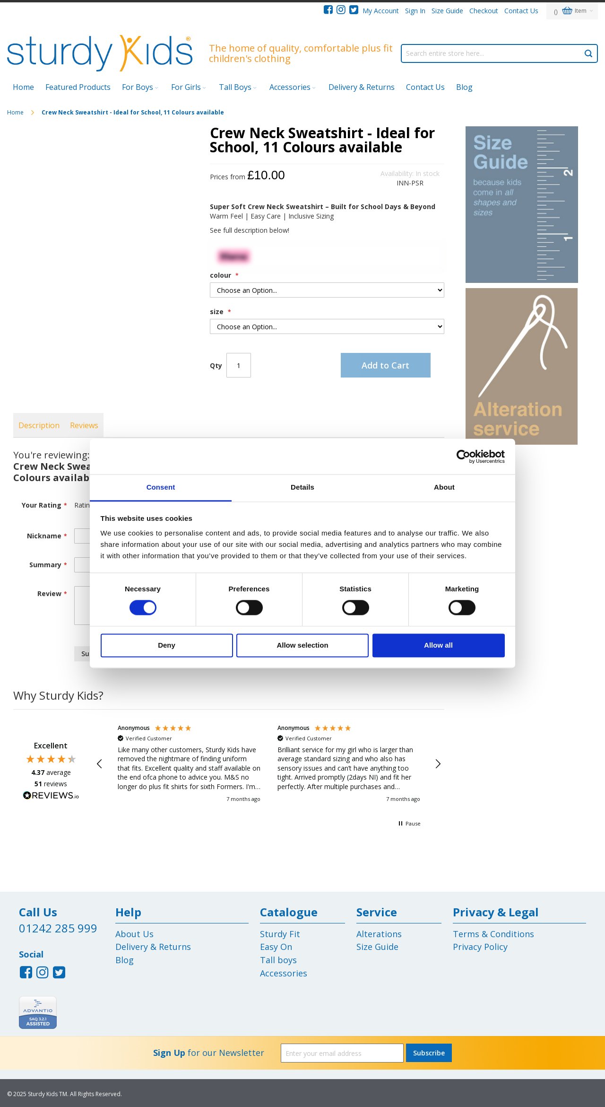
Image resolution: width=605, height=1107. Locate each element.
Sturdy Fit (280, 934)
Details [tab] (302, 487)
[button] (100, 764)
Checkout (483, 10)
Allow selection (302, 645)
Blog (124, 960)
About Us (134, 934)
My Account (381, 10)
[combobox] (499, 53)
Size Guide (447, 10)
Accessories (283, 973)
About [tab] (444, 487)
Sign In (415, 10)
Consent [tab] (161, 487)
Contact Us (521, 10)
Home (16, 112)
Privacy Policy (480, 946)
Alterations (379, 934)
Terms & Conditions (493, 934)
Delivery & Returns (361, 87)
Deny (166, 645)
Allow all (438, 645)
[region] (269, 764)
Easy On (276, 946)
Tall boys (278, 960)
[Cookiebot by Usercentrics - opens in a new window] (463, 456)
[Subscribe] (429, 1053)
